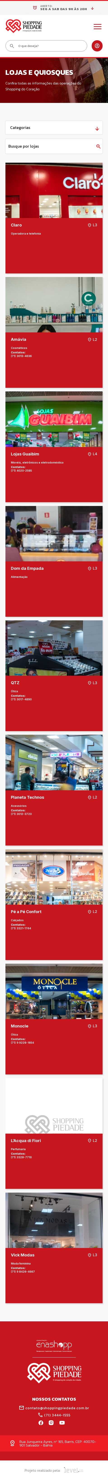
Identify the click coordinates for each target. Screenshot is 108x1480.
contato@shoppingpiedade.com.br (54, 1408)
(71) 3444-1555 (54, 1415)
